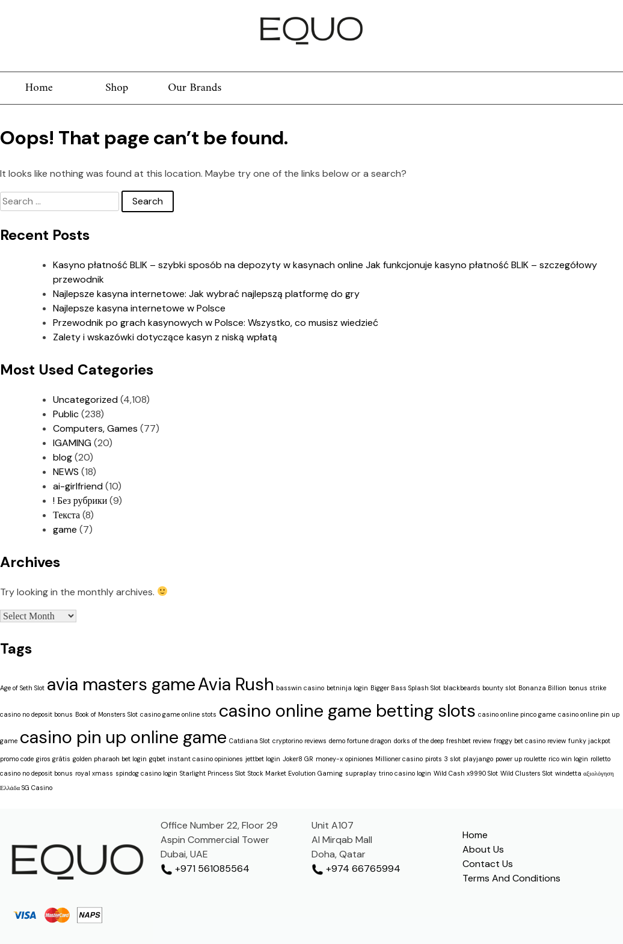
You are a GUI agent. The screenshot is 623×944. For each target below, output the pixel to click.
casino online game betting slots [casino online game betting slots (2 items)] (347, 710)
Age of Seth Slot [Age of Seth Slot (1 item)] (22, 688)
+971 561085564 (205, 868)
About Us (483, 849)
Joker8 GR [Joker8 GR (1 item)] (298, 759)
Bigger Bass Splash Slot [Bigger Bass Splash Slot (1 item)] (405, 688)
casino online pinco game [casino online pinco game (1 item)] (517, 714)
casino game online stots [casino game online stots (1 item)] (178, 714)
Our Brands (194, 88)
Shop (116, 88)
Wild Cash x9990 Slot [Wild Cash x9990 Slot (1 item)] (466, 773)
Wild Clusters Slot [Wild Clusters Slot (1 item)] (526, 773)
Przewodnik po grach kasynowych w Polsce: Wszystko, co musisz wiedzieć (215, 322)
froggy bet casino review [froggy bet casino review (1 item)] (530, 741)
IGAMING (72, 443)
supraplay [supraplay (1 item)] (360, 773)
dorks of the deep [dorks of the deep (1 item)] (419, 741)
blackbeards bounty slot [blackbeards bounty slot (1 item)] (479, 688)
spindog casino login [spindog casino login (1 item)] (146, 773)
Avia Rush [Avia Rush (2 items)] (236, 684)
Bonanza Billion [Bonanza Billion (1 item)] (542, 688)
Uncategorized (85, 399)
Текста (66, 515)
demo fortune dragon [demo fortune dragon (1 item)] (360, 741)
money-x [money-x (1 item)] (329, 759)
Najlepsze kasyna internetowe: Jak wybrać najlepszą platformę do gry (206, 293)
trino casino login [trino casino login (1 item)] (405, 773)
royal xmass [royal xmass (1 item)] (94, 773)
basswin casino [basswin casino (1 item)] (300, 688)
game (65, 529)
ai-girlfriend (78, 486)
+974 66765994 (356, 868)
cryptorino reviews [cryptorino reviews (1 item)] (299, 741)
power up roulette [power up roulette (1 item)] (521, 759)
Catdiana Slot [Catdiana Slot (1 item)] (249, 741)
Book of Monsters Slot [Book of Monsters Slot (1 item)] (106, 714)
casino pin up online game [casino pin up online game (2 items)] (123, 737)
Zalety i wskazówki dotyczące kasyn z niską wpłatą (165, 337)
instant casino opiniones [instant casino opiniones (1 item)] (205, 759)
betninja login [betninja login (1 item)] (347, 688)
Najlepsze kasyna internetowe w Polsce (139, 308)
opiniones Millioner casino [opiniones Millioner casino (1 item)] (384, 759)
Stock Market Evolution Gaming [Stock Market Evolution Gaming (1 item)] (295, 773)
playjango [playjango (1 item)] (478, 759)
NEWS (66, 471)
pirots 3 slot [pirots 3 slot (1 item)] (443, 759)
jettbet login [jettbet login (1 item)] (262, 759)
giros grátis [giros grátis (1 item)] (53, 759)
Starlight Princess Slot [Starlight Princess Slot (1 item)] (212, 773)
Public (66, 414)
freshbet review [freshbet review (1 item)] (468, 741)
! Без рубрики (80, 500)
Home (39, 88)
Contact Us (487, 863)
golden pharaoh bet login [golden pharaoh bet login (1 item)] (110, 759)
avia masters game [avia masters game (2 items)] (121, 684)
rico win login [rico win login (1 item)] (568, 759)
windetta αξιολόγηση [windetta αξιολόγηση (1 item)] (584, 773)
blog (62, 457)
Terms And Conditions (511, 878)
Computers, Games (95, 428)
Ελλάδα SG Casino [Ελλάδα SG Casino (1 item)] (26, 787)
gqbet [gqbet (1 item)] (157, 759)
